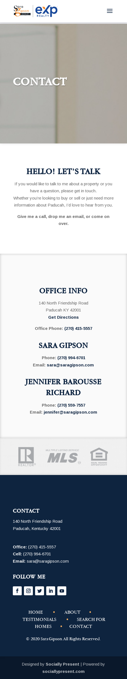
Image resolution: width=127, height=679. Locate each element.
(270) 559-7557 (71, 405)
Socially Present (62, 664)
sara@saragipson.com (70, 365)
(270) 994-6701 (71, 357)
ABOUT (72, 612)
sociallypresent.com (63, 671)
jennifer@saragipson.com (70, 412)
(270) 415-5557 (78, 328)
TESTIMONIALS (39, 619)
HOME (35, 612)
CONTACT (80, 626)
